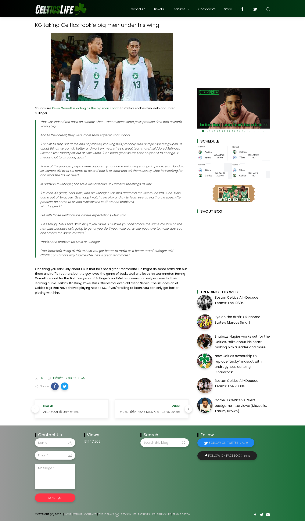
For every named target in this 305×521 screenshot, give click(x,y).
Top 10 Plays (106, 514)
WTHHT (77, 514)
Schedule (138, 9)
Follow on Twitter (228, 443)
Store (228, 9)
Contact (90, 514)
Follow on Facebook (229, 455)
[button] (55, 386)
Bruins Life (164, 514)
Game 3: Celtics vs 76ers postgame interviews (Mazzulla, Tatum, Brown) (241, 405)
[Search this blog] (164, 442)
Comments (207, 9)
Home (67, 514)
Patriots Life (146, 514)
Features (181, 9)
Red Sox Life (128, 514)
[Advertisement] (112, 339)
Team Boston (181, 514)
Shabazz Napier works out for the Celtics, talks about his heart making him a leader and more (242, 342)
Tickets (159, 9)
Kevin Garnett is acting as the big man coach (85, 108)
